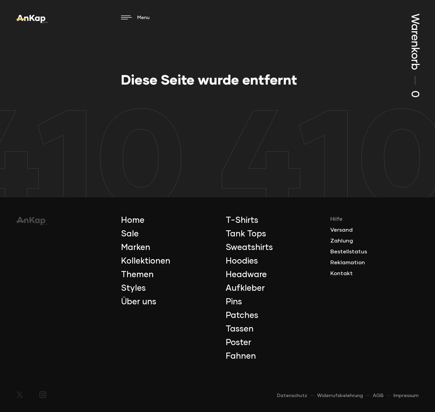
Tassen (240, 329)
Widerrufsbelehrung (340, 395)
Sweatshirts (249, 248)
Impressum (406, 395)
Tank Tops (246, 234)
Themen (137, 275)
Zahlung (341, 241)
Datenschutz (292, 395)
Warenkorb (414, 55)
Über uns (138, 302)
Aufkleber (245, 288)
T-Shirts (242, 220)
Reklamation (347, 262)
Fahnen (241, 356)
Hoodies (242, 261)
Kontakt (341, 273)
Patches (242, 315)
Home (132, 220)
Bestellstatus (348, 251)
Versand (341, 230)
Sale (130, 234)
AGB (378, 395)
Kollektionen (145, 261)
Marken (135, 248)
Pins (234, 302)
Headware (246, 275)
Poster (238, 343)
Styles (133, 288)
